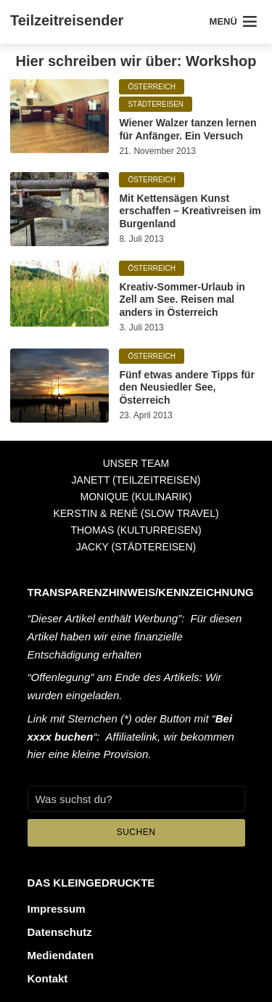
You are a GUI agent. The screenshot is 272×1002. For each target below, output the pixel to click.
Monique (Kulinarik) (135, 496)
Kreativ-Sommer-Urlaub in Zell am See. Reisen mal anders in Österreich (181, 299)
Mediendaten (61, 955)
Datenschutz (60, 932)
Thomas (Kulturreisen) (135, 530)
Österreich (152, 87)
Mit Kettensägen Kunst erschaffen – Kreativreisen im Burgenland (189, 210)
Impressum (57, 909)
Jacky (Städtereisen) (136, 547)
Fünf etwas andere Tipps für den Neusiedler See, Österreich (186, 387)
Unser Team (136, 463)
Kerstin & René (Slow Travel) (135, 513)
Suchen (136, 832)
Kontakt (48, 978)
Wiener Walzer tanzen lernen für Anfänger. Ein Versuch (187, 129)
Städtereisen (156, 104)
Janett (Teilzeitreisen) (136, 480)
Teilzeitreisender (66, 20)
